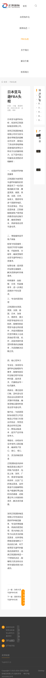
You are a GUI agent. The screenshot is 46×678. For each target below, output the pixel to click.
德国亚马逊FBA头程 (40, 116)
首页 (25, 6)
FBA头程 (25, 39)
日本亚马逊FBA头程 (40, 95)
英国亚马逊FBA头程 (40, 99)
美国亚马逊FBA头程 (40, 120)
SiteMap (41, 671)
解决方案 (25, 61)
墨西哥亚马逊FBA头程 (40, 103)
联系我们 (25, 72)
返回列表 (24, 597)
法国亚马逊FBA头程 (40, 108)
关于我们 (25, 50)
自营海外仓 (25, 17)
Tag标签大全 (6, 662)
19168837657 (12, 640)
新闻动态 (25, 28)
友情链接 (6, 655)
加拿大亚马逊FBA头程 (40, 112)
